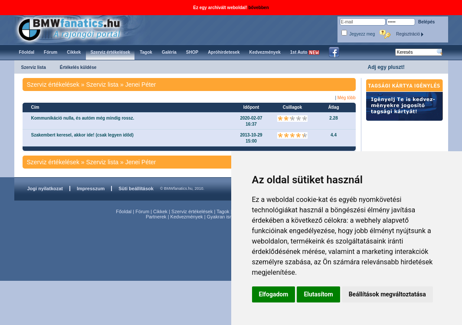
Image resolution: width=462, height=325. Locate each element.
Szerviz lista (33, 67)
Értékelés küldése (78, 67)
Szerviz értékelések (192, 211)
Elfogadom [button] (273, 294)
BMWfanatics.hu (79, 29)
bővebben (259, 7)
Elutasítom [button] (318, 294)
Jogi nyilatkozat (45, 188)
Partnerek (156, 216)
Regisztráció (410, 34)
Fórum (142, 211)
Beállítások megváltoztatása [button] (387, 294)
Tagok (222, 211)
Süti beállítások (136, 188)
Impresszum (91, 188)
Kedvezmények (186, 216)
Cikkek (160, 211)
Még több (346, 97)
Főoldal (123, 211)
